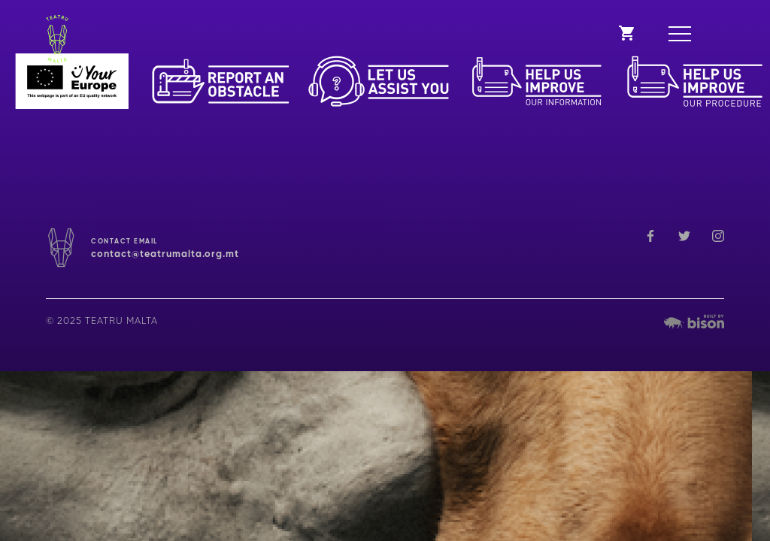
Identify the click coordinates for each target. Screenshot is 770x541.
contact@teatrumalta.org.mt (165, 254)
